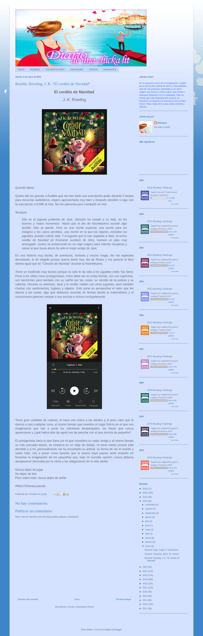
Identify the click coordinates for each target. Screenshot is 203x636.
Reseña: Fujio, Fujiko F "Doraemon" (162, 550)
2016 (145, 592)
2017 (145, 587)
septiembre (150, 513)
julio (147, 521)
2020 (145, 575)
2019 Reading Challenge (159, 423)
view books (175, 204)
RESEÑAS (35, 69)
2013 (145, 604)
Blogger (118, 629)
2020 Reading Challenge (159, 390)
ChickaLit (162, 123)
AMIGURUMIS (76, 69)
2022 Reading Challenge (159, 322)
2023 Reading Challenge (159, 288)
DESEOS (93, 69)
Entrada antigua (123, 599)
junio (147, 525)
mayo (148, 529)
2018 (145, 583)
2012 (145, 608)
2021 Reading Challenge (159, 356)
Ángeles (154, 192)
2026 (145, 488)
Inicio (77, 599)
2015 (145, 596)
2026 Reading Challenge (159, 187)
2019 (145, 579)
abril (147, 533)
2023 (145, 501)
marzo (148, 538)
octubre (149, 509)
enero (148, 546)
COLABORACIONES (55, 69)
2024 (145, 497)
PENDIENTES (110, 69)
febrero (149, 542)
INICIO (21, 69)
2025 (145, 492)
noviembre (150, 504)
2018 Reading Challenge (159, 457)
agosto (148, 517)
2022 (145, 567)
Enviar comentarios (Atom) (81, 607)
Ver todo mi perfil (162, 127)
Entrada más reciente (28, 599)
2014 (145, 600)
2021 (145, 571)
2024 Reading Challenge (159, 255)
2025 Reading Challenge (159, 221)
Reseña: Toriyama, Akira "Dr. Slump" (162, 554)
